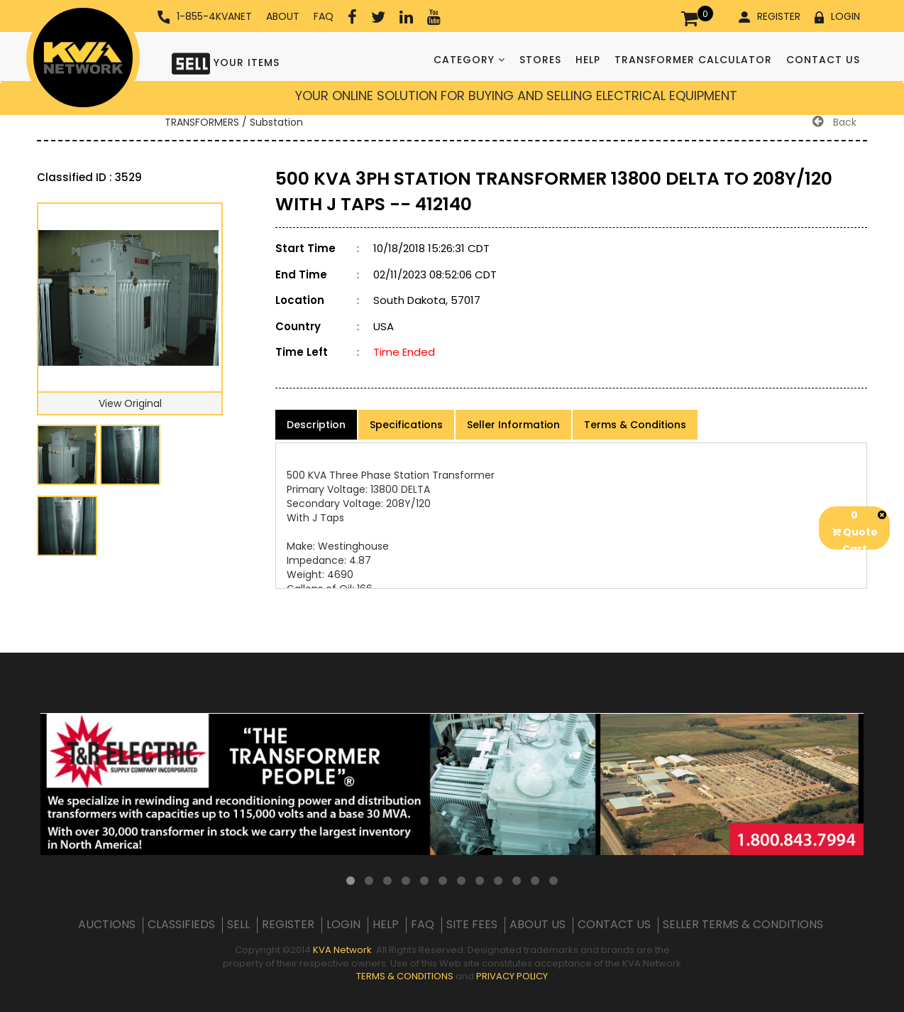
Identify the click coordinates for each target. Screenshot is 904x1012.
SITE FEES (471, 924)
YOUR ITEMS (226, 62)
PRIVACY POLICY (512, 976)
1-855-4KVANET (205, 16)
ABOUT (282, 16)
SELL (238, 924)
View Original (130, 403)
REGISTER (769, 16)
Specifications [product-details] (406, 425)
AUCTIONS (107, 924)
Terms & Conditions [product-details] (635, 425)
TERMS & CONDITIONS (404, 976)
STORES (540, 60)
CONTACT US (823, 60)
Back (834, 122)
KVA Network (342, 950)
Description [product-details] (316, 425)
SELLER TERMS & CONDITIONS (743, 924)
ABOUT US (537, 924)
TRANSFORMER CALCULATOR (693, 60)
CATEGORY (469, 60)
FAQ (324, 16)
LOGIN (837, 16)
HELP (587, 60)
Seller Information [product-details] (513, 425)
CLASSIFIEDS (181, 924)
